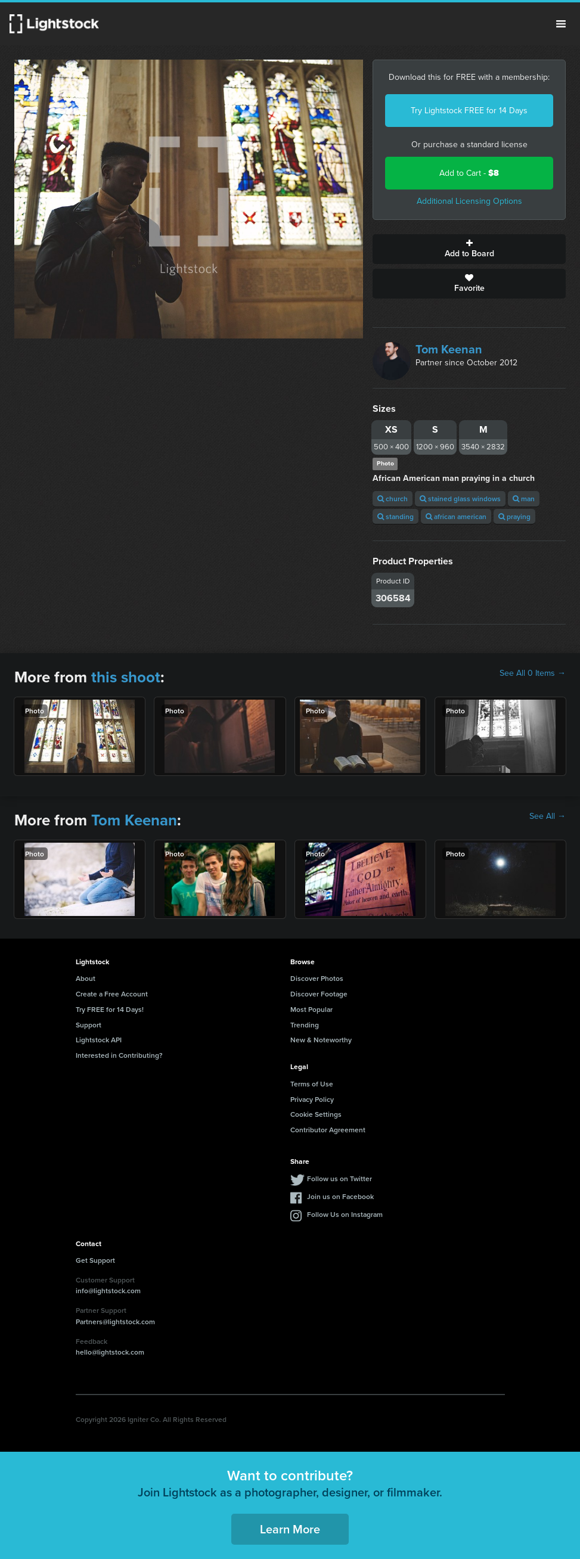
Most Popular (311, 1009)
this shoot (125, 677)
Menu (560, 23)
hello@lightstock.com (110, 1352)
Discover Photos (316, 978)
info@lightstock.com (108, 1290)
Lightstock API (99, 1040)
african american (456, 516)
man (524, 498)
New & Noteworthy (321, 1040)
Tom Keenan (448, 349)
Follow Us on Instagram (345, 1214)
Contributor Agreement (327, 1130)
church (392, 498)
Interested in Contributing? (119, 1055)
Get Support (95, 1260)
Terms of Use (311, 1084)
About (85, 978)
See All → (547, 816)
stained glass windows (460, 498)
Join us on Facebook (340, 1196)
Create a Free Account (112, 994)
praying (514, 516)
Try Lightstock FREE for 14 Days (469, 110)
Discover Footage (319, 994)
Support (88, 1025)
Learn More (290, 1529)
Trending (304, 1025)
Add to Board (469, 249)
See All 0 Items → (533, 673)
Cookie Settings (316, 1114)
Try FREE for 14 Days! (110, 1009)
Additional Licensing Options (469, 201)
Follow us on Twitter (339, 1178)
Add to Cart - (469, 173)
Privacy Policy (312, 1099)
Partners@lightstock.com (115, 1321)
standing (395, 516)
